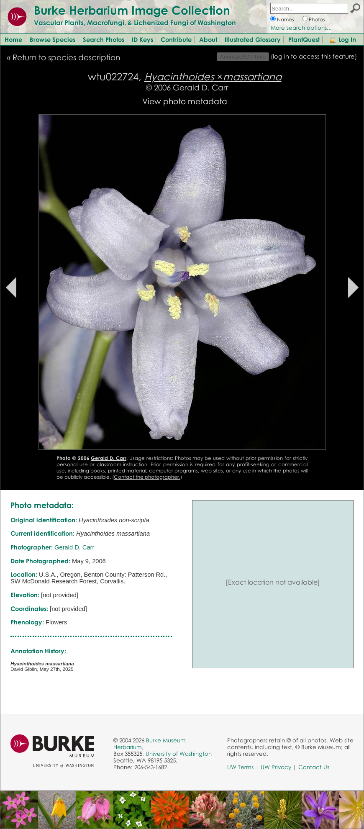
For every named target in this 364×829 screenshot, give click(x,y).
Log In (347, 39)
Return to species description (66, 57)
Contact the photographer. (147, 477)
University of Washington (179, 753)
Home (13, 39)
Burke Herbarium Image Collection (132, 10)
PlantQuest (304, 39)
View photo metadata (184, 101)
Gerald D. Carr (200, 87)
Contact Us (313, 767)
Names (285, 19)
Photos (317, 19)
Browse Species (52, 39)
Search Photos (103, 39)
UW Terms (240, 767)
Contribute (176, 39)
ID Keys (142, 39)
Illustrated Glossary (253, 39)
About (208, 39)
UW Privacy (276, 767)
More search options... (301, 27)
